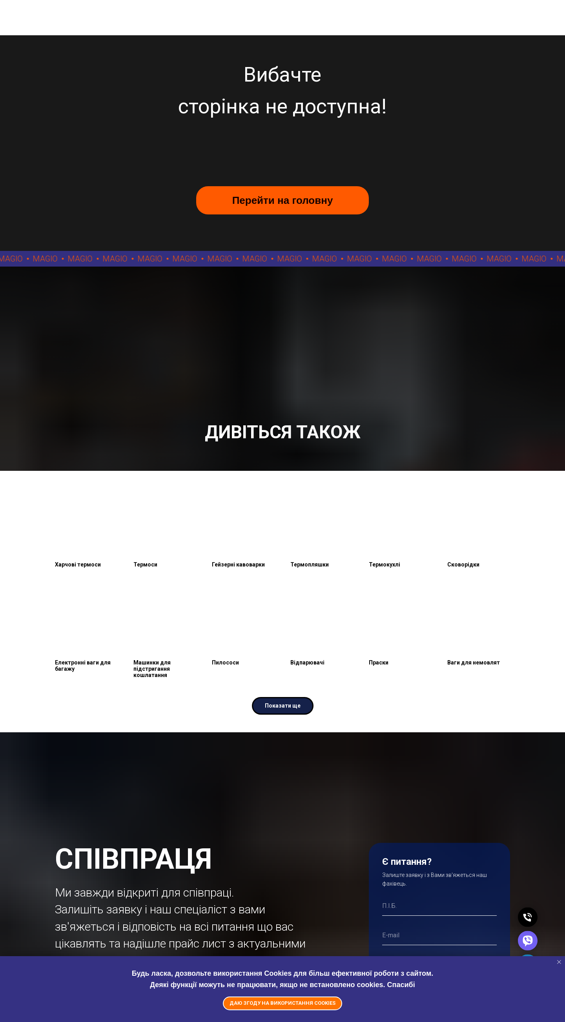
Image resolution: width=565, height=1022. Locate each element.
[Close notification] (559, 962)
